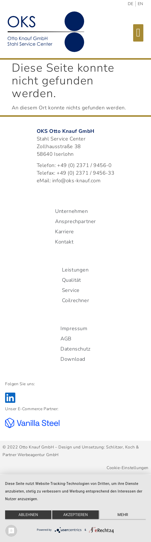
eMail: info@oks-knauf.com (69, 180)
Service (71, 290)
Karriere (64, 231)
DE (130, 4)
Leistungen (75, 269)
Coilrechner (75, 300)
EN (140, 4)
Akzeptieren (75, 514)
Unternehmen (71, 211)
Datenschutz (75, 348)
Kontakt (64, 241)
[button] (138, 33)
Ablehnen (28, 514)
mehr (123, 514)
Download (72, 359)
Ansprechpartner (75, 221)
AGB (65, 338)
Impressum (73, 328)
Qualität (71, 280)
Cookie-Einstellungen (127, 468)
